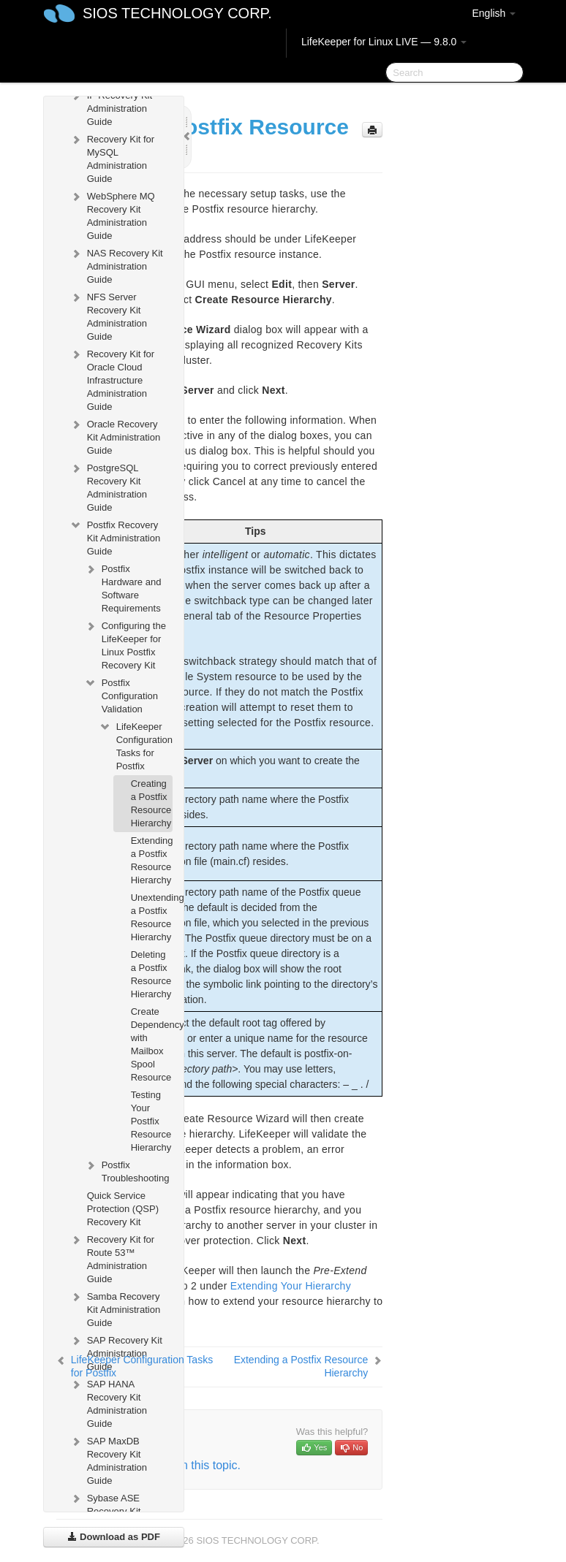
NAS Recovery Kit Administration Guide (116, 265)
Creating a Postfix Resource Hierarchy (151, 803)
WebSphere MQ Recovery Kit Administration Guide (112, 214)
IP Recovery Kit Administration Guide (110, 107)
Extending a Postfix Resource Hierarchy (152, 860)
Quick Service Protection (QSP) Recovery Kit (123, 1208)
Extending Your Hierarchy (290, 1286)
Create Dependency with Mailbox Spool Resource (152, 1044)
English (494, 13)
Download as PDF (113, 1536)
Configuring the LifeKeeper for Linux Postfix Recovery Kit (125, 644)
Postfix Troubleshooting (127, 1170)
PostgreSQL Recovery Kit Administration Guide (108, 486)
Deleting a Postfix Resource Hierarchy (151, 974)
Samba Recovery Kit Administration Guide (114, 1308)
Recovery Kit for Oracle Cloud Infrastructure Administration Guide (111, 379)
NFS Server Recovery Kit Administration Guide (108, 315)
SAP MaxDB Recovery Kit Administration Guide (108, 1459)
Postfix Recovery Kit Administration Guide (114, 537)
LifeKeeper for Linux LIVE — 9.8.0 (384, 41)
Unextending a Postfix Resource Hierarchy (152, 917)
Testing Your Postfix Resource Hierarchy (151, 1121)
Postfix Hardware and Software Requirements (123, 587)
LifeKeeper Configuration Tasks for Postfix (136, 745)
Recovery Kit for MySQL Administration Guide (111, 157)
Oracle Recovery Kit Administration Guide (114, 436)
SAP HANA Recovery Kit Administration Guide (108, 1402)
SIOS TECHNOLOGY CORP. (177, 13)
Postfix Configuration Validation (121, 694)
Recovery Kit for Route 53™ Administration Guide (111, 1257)
